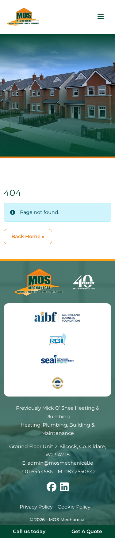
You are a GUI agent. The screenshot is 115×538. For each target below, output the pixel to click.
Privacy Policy (36, 507)
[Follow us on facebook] (51, 489)
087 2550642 (80, 471)
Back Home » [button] (27, 236)
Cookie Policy (74, 507)
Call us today (29, 531)
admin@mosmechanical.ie (60, 463)
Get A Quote (86, 531)
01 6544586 (39, 471)
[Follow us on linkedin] (64, 489)
